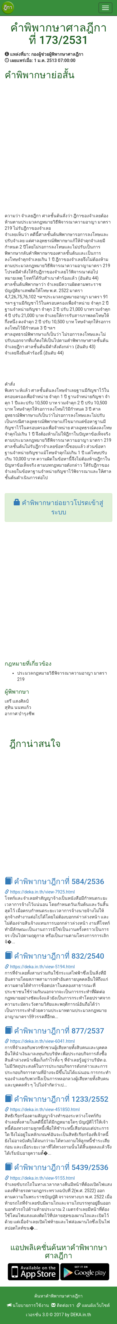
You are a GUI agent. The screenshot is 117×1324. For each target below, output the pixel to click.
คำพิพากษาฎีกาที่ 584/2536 (54, 881)
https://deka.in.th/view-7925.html (40, 891)
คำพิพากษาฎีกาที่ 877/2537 (54, 1031)
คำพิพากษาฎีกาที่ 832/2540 (54, 956)
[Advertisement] (58, 141)
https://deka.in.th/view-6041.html (40, 1041)
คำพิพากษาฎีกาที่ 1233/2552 (56, 1099)
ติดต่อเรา (62, 1305)
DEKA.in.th (81, 1314)
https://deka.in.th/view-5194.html (40, 966)
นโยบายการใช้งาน (28, 1305)
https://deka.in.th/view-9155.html (40, 1178)
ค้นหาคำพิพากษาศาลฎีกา (58, 1295)
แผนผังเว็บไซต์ (93, 1305)
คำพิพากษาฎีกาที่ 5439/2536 (56, 1167)
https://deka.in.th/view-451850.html (42, 1109)
